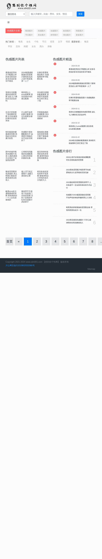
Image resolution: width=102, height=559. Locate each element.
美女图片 (41, 35)
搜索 (80, 14)
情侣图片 (67, 35)
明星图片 (79, 31)
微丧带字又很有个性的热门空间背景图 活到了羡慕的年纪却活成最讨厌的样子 (27, 196)
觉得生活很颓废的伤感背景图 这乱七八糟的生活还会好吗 (11, 96)
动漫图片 (54, 31)
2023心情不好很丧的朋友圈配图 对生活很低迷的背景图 (78, 158)
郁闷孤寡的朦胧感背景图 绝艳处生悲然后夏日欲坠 (11, 135)
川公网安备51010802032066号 (20, 265)
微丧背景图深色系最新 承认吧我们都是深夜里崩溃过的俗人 (11, 175)
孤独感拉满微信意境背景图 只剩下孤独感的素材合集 (42, 135)
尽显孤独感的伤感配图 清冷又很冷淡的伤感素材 (43, 115)
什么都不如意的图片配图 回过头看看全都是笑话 (27, 115)
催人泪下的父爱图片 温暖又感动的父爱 (27, 173)
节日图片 (29, 35)
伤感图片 (41, 31)
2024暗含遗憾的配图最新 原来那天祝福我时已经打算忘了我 (43, 96)
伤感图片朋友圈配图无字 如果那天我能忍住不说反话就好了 (27, 136)
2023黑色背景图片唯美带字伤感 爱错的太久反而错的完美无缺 (78, 171)
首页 (9, 241)
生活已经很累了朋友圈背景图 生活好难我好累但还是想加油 (11, 116)
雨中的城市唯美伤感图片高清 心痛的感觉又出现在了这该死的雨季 (11, 156)
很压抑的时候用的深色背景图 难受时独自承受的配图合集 (43, 156)
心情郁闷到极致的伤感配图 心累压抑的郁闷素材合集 (26, 155)
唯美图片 (29, 31)
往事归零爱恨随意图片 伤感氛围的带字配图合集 (43, 75)
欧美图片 (67, 31)
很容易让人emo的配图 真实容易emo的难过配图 (27, 95)
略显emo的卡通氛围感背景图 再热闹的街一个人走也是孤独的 (11, 195)
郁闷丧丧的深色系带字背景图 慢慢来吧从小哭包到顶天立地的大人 (43, 175)
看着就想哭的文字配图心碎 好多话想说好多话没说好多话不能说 (11, 76)
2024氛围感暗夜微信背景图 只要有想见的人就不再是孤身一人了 (27, 76)
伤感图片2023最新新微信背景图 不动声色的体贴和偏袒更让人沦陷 (79, 196)
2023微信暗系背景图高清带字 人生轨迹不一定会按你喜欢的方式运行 (79, 185)
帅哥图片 (54, 35)
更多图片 (79, 35)
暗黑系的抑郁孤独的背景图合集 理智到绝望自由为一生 (79, 208)
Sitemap (91, 269)
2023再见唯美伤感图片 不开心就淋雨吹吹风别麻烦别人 (78, 221)
